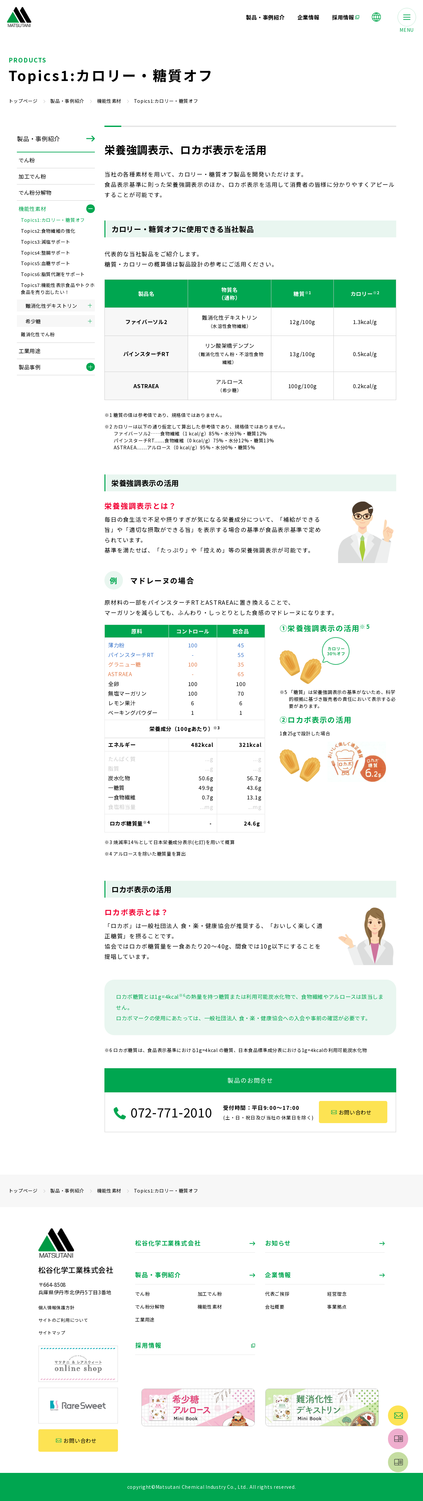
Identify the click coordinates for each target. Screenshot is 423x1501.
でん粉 (142, 1293)
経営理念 (337, 1293)
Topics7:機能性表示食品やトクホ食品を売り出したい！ (58, 288)
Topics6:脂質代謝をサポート (53, 274)
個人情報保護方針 (56, 1307)
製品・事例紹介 (67, 101)
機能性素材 (109, 101)
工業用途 (145, 1319)
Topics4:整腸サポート (45, 252)
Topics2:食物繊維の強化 (48, 230)
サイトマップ (51, 1332)
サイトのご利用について (63, 1320)
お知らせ (278, 1242)
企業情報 (278, 1274)
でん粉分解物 (149, 1306)
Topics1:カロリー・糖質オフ (53, 220)
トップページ (23, 101)
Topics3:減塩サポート (45, 241)
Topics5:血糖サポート (45, 263)
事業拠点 (337, 1306)
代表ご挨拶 (277, 1293)
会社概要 (275, 1306)
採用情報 (148, 1345)
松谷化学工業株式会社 (168, 1242)
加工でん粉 (210, 1293)
